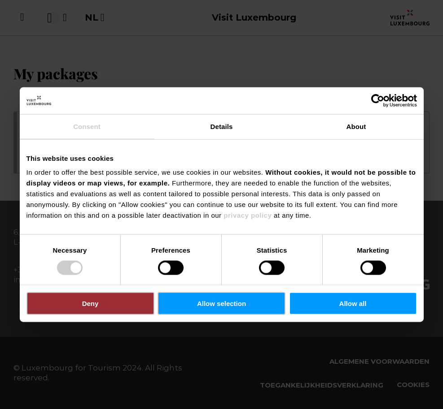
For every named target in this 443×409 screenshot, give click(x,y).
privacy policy (248, 215)
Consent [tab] (87, 126)
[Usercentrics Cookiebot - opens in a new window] (377, 100)
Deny (90, 303)
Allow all (353, 303)
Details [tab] (222, 126)
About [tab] (356, 126)
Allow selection (221, 303)
